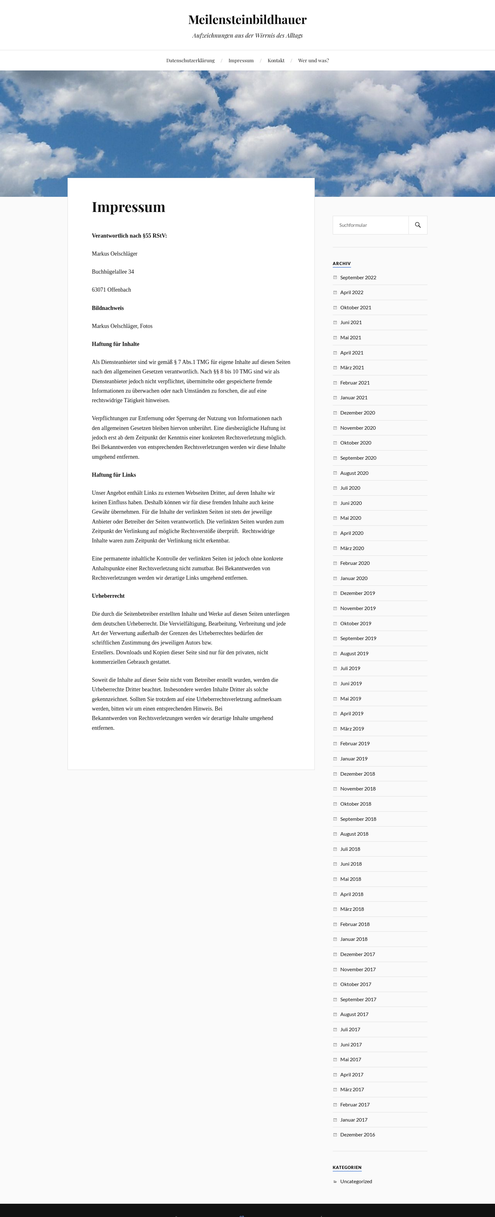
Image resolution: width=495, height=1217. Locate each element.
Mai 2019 (350, 698)
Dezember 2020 (357, 412)
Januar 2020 (353, 578)
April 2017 (351, 1074)
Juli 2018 (350, 849)
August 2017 (354, 1014)
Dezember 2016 (357, 1134)
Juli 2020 (350, 488)
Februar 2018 (355, 924)
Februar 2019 (355, 743)
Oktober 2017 (355, 984)
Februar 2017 (355, 1104)
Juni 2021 (351, 322)
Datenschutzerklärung (190, 60)
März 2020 (352, 548)
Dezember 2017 (357, 954)
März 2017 (352, 1089)
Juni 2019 (351, 683)
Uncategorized (356, 1181)
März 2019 (352, 728)
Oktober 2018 (355, 804)
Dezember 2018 (357, 774)
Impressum (241, 60)
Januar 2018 (353, 939)
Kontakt (276, 60)
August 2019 (354, 653)
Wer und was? (313, 60)
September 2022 (358, 277)
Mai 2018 (350, 879)
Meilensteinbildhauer (247, 19)
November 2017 (358, 969)
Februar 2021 (355, 382)
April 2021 (351, 352)
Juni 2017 (351, 1044)
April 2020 (351, 533)
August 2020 (354, 473)
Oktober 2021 (355, 307)
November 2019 (358, 608)
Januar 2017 (353, 1120)
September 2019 (358, 638)
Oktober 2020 (355, 442)
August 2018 (354, 834)
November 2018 (358, 788)
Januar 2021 (353, 397)
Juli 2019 (350, 668)
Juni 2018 (351, 864)
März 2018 (352, 909)
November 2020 (358, 428)
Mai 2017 (350, 1059)
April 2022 (351, 292)
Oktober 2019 (355, 623)
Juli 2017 (350, 1029)
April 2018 (351, 894)
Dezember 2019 (357, 593)
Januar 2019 (353, 758)
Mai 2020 (350, 518)
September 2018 (358, 819)
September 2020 (358, 458)
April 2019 (351, 713)
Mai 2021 (350, 337)
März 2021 (352, 367)
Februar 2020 (355, 563)
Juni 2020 (351, 503)
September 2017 (358, 999)
